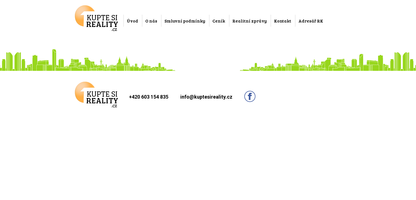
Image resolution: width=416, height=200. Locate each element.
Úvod (132, 21)
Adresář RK (310, 21)
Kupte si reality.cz (96, 18)
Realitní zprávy (249, 21)
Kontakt (282, 21)
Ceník (218, 21)
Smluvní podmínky (184, 21)
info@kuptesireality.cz (206, 97)
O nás (151, 21)
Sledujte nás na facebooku (249, 96)
